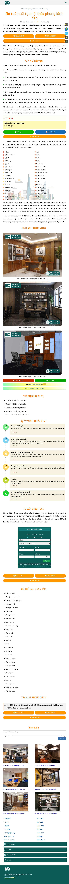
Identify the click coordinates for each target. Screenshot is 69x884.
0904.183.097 (50, 36)
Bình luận (28, 22)
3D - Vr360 (9, 860)
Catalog (9, 849)
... (11, 432)
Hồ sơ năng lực (11, 844)
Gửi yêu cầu (34, 41)
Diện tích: (26, 548)
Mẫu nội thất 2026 (11, 855)
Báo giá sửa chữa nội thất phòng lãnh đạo (14, 789)
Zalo (66, 33)
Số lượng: (42, 555)
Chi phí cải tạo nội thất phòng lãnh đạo (45, 765)
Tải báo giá (51, 132)
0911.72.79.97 (18, 36)
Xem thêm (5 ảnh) (18, 380)
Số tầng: (42, 548)
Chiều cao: (26, 555)
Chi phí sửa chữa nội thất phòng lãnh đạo (13, 813)
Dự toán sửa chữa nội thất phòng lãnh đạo (46, 813)
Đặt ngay (20, 132)
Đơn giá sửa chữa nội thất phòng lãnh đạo (46, 789)
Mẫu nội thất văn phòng (34, 384)
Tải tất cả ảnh (51, 380)
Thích (21, 22)
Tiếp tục (47, 561)
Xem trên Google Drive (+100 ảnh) (35, 388)
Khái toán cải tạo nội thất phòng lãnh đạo (13, 765)
